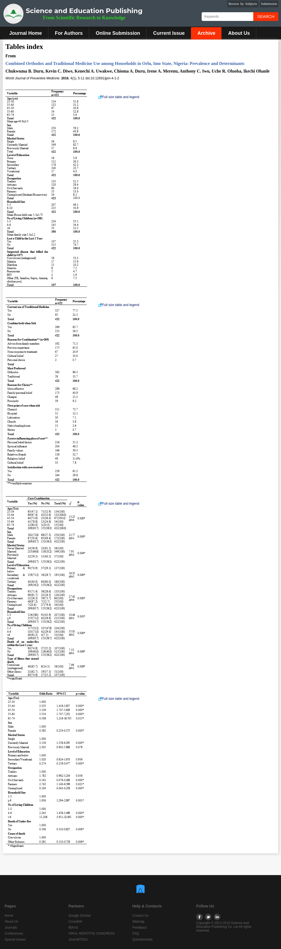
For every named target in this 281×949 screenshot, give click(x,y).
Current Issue (169, 33)
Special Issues (15, 939)
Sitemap (138, 921)
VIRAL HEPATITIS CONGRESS (91, 933)
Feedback (139, 927)
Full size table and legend (118, 97)
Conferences (14, 933)
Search (265, 16)
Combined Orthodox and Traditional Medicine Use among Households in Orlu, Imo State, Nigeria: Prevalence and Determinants (125, 63)
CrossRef (75, 921)
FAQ (135, 933)
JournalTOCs (78, 939)
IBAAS (73, 927)
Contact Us (140, 915)
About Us (239, 33)
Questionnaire (142, 939)
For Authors (69, 33)
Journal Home (25, 33)
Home (9, 915)
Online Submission (118, 33)
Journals (11, 927)
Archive (206, 33)
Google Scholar (79, 915)
